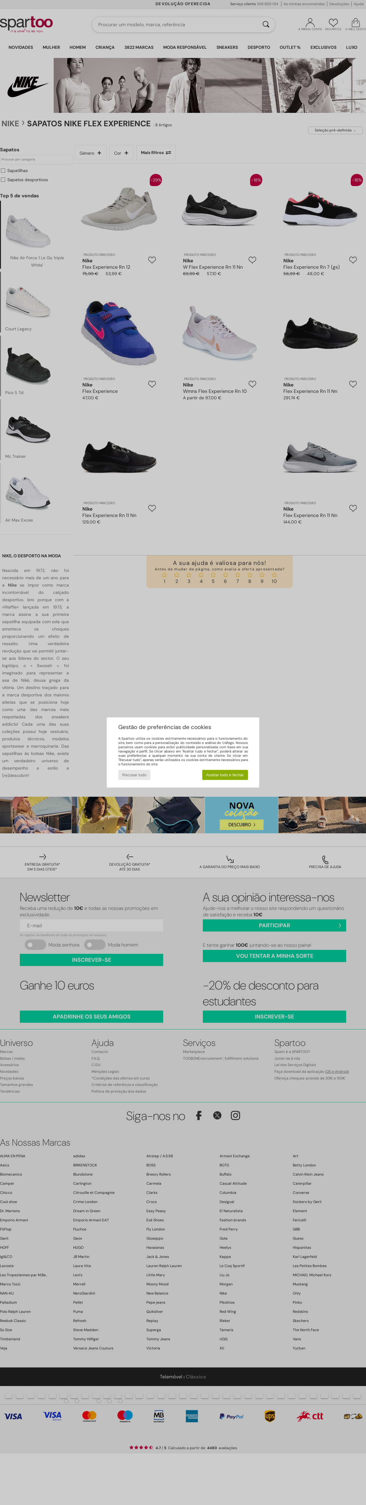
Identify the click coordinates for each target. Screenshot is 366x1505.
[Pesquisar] (266, 24)
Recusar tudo (134, 775)
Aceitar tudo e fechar (225, 775)
